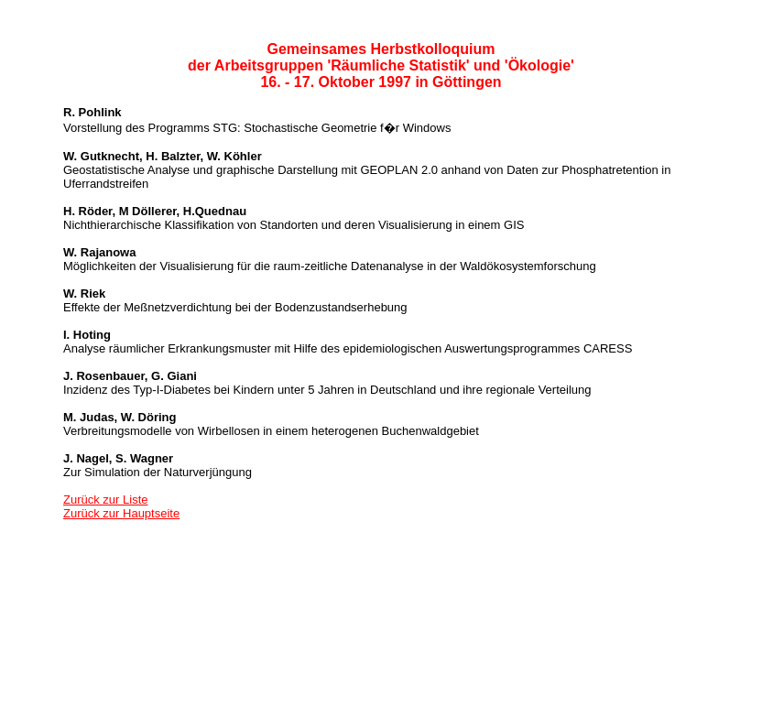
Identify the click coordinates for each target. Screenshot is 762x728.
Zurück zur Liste (105, 499)
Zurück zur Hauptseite (121, 513)
